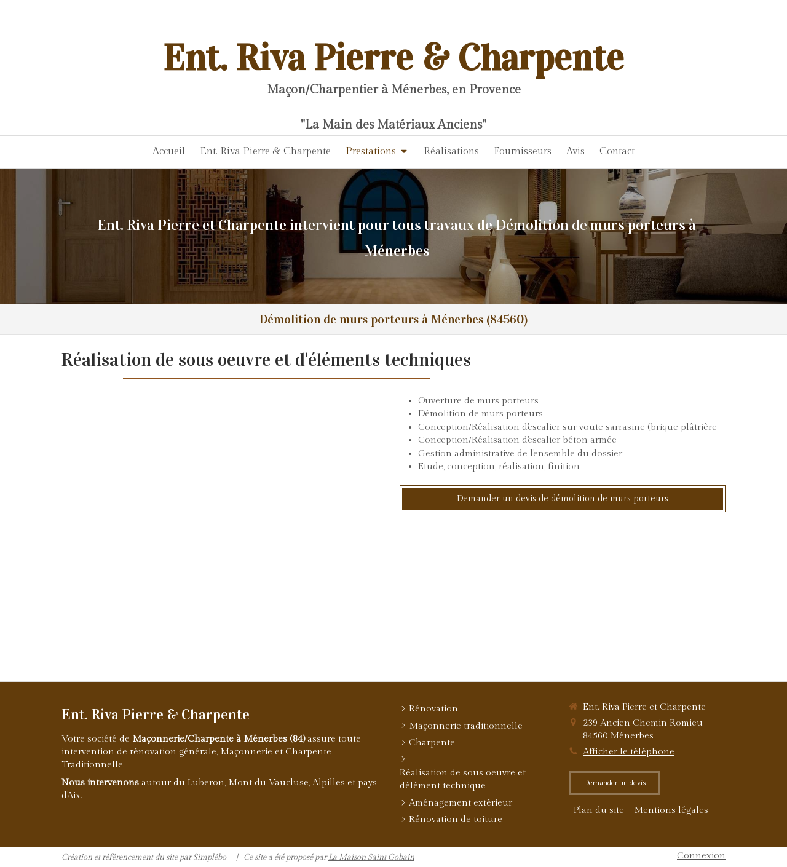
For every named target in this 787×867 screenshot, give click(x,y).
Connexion (701, 855)
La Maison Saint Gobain (371, 857)
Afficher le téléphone (628, 751)
